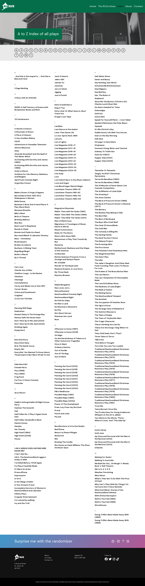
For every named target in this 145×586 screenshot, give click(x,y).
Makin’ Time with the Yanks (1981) (70, 211)
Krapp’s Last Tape (63, 116)
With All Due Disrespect (105, 495)
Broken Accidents (22, 245)
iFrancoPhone (20, 472)
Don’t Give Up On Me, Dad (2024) (29, 324)
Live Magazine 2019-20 (65, 154)
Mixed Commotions (63, 230)
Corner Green (20, 289)
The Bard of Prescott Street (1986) (111, 200)
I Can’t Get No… (21, 454)
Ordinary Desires (62, 347)
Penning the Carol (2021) (66, 379)
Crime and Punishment (25, 292)
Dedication (19, 311)
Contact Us (48, 560)
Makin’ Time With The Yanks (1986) (71, 214)
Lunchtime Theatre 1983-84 (68, 199)
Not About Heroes (63, 313)
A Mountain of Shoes (23, 132)
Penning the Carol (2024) (66, 388)
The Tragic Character (105, 321)
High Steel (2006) (22, 435)
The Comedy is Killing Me (106, 231)
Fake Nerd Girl (20, 364)
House (17, 439)
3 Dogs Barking (21, 88)
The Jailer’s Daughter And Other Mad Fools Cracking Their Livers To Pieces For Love (112, 266)
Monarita (59, 245)
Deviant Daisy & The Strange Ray (29, 314)
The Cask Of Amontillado (106, 225)
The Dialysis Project (104, 241)
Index (120, 6)
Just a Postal (61, 95)
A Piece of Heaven (22, 135)
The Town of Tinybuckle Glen (108, 318)
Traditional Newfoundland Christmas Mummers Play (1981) (112, 401)
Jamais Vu (59, 82)
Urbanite (99, 447)
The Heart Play (101, 257)
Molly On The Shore (64, 233)
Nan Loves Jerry (62, 288)
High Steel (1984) (22, 432)
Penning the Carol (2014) (66, 366)
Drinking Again (21, 327)
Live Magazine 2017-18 (65, 148)
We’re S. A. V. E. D (102, 469)
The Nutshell (100, 299)
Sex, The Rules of (102, 95)
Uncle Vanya (100, 430)
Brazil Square (20, 242)
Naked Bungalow (62, 284)
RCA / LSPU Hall (80, 558)
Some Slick (100, 116)
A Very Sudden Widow (24, 138)
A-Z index (48, 558)
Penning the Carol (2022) (66, 382)
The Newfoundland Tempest (108, 296)
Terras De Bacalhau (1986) (107, 182)
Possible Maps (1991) (64, 394)
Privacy (74, 582)
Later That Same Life (64, 132)
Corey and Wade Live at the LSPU (29, 286)
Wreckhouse (100, 505)
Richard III (59, 435)
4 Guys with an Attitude (25, 98)
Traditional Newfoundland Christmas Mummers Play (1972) (112, 350)
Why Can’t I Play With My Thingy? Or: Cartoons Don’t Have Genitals (112, 485)
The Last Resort (102, 274)
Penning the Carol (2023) (66, 385)
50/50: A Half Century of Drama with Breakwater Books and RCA (31, 108)
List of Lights (60, 142)
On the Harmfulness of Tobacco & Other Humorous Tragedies (70, 339)
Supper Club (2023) (104, 161)
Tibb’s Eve (99, 339)
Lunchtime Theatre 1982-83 (68, 195)
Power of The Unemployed (67, 404)
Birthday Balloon (22, 219)
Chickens (18, 276)
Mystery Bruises (62, 275)
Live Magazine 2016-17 (65, 145)
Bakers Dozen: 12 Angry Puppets (29, 192)
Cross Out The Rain (23, 298)
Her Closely (19, 429)
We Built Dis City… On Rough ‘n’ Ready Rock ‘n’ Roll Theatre (112, 464)
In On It (17, 478)
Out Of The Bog (61, 353)
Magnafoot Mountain (64, 208)
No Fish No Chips (62, 300)
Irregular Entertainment (25, 497)
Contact (138, 6)
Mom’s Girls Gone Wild (65, 236)
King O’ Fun (60, 108)
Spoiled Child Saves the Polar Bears (111, 123)
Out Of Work (60, 356)
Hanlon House (20, 423)
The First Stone (102, 247)
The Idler (99, 260)
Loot (57, 176)
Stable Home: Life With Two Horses (111, 132)
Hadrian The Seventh (24, 408)
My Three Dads (62, 272)
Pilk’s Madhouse (62, 391)
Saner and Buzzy (102, 79)
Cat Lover (19, 267)
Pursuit (58, 416)
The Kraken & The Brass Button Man (111, 271)
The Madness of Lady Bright (108, 286)
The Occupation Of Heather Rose (110, 302)
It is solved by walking (24, 500)
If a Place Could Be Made (25, 466)
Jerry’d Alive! (61, 89)
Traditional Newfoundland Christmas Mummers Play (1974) (112, 361)
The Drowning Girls (103, 244)
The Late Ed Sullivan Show (107, 283)
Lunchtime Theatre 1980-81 (68, 189)
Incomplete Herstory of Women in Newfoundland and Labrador (30, 489)
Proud (57, 410)
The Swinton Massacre (105, 312)
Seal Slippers (101, 89)
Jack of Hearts (61, 76)
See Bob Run (100, 92)
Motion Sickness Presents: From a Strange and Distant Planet (70, 258)
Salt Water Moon (102, 76)
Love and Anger (62, 183)
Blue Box (18, 223)
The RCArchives (106, 6)
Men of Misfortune (63, 221)
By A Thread (20, 257)
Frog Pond (19, 377)
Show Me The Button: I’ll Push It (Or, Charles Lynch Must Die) (111, 102)
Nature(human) (62, 291)
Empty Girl (19, 349)
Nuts (57, 319)
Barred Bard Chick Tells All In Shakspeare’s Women (27, 196)
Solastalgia (100, 110)
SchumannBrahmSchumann (108, 86)
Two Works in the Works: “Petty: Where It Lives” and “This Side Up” (110, 419)
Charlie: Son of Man (23, 270)
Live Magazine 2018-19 (65, 151)
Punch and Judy (62, 413)
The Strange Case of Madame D (109, 308)
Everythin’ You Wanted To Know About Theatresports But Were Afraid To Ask (32, 353)
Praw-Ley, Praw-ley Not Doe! (68, 407)
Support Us (79, 555)
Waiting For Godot (103, 457)
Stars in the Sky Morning (106, 135)
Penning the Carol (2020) (66, 375)
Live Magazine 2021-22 (65, 161)
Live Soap (59, 173)
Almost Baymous (22, 147)
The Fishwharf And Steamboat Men (111, 250)
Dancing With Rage (23, 308)
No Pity (58, 310)
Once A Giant (61, 344)
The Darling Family (103, 235)
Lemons (58, 139)
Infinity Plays (20, 494)
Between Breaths (22, 210)
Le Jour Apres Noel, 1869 (66, 135)
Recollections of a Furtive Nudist (70, 426)
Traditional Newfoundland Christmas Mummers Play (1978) (112, 384)
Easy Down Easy (21, 343)
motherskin (60, 254)
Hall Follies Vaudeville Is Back (27, 420)
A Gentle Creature (23, 128)
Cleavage (18, 279)
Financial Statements (91, 582)
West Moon (100, 475)
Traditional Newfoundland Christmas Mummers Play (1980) (112, 395)
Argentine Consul (22, 183)
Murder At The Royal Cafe (66, 266)
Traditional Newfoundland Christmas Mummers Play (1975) (112, 367)
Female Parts (20, 367)
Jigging (58, 92)
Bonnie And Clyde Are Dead (27, 232)
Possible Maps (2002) (65, 401)
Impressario (20, 475)
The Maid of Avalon (103, 290)
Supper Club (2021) (103, 158)
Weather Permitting (104, 472)
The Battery (100, 209)
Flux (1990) (19, 374)
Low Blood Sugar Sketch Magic (69, 186)
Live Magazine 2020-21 (65, 158)
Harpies (18, 426)
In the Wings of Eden (23, 482)
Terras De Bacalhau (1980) (107, 179)
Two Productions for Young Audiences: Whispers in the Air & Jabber (112, 413)
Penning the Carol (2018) (66, 369)
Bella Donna (19, 201)
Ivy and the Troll (21, 503)
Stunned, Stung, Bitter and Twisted (111, 148)
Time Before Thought (104, 343)
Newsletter (80, 582)
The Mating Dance (103, 293)
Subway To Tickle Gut (105, 151)
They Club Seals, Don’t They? (108, 333)
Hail (16, 411)
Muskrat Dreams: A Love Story (69, 269)
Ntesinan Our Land (63, 316)
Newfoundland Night (64, 297)
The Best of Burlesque (105, 219)
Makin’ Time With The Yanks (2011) (70, 218)
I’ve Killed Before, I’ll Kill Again (28, 463)
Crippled (18, 295)
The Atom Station (103, 197)
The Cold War (101, 228)
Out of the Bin (61, 350)
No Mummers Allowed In (66, 307)
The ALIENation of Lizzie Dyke (108, 191)
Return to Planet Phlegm (66, 432)
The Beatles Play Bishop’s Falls (109, 212)
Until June (99, 433)
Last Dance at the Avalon (66, 129)
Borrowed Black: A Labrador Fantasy (31, 235)
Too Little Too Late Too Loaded (109, 346)
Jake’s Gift (59, 79)
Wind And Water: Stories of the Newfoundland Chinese (109, 491)
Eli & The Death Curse (24, 346)
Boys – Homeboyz (22, 238)
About (128, 6)
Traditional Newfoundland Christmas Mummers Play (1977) (112, 378)
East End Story (21, 339)
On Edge (58, 335)
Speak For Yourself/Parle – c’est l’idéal (112, 120)
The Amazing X (101, 194)
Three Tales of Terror (104, 336)
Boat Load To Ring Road (25, 226)
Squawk (98, 126)
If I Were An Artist (22, 469)
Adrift (17, 141)
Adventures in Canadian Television (30, 144)
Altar (16, 151)
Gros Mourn (19, 392)
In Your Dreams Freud (24, 485)
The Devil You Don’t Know (106, 238)
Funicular (18, 383)
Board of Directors (103, 582)
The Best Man (101, 216)
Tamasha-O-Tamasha (105, 170)
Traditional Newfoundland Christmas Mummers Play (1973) (112, 356)
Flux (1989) (19, 370)
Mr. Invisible (60, 262)
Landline (58, 126)
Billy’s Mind (19, 213)
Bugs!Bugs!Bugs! (22, 251)
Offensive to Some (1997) (66, 329)
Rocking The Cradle (63, 442)
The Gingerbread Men (105, 254)
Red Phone (59, 429)
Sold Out (99, 113)
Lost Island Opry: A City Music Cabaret (72, 180)
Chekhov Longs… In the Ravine (28, 273)
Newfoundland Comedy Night (68, 294)
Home (93, 6)
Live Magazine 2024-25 (65, 170)
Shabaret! (99, 98)
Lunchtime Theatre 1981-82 (67, 192)
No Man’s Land (61, 303)
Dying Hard (19, 330)
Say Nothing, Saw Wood (105, 82)
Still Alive (99, 139)
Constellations (21, 283)
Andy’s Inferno (21, 171)
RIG (56, 439)
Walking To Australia (104, 460)
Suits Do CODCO (102, 154)
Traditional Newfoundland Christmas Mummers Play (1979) (112, 390)
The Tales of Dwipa (103, 315)
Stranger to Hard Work (105, 142)
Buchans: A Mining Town (25, 248)
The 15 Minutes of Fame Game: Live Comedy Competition (111, 186)
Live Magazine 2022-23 (65, 164)
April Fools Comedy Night (26, 180)
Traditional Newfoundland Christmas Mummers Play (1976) (112, 373)
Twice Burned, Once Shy (106, 409)
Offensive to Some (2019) (66, 332)
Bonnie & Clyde (21, 229)
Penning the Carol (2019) (66, 372)
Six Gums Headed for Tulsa (107, 107)
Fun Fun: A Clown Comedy (26, 380)
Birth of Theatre (21, 216)
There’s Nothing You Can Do (107, 324)
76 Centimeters (21, 119)
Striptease (99, 145)
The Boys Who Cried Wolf (106, 222)
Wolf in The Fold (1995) (105, 502)
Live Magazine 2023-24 (65, 167)
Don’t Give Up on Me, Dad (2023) (29, 320)
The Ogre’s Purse (103, 305)
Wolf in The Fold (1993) (105, 499)
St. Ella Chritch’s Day (104, 129)
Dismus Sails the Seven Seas (27, 317)
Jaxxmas (59, 86)
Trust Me (99, 406)
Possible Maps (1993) (64, 398)
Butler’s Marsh (21, 254)
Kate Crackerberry (63, 104)
